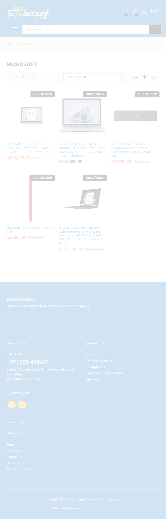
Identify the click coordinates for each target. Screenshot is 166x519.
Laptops (92, 355)
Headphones (95, 367)
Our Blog (12, 463)
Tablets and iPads (99, 361)
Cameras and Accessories (104, 373)
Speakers (93, 379)
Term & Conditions (20, 469)
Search (155, 29)
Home (10, 44)
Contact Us (14, 457)
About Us (13, 451)
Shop (10, 445)
